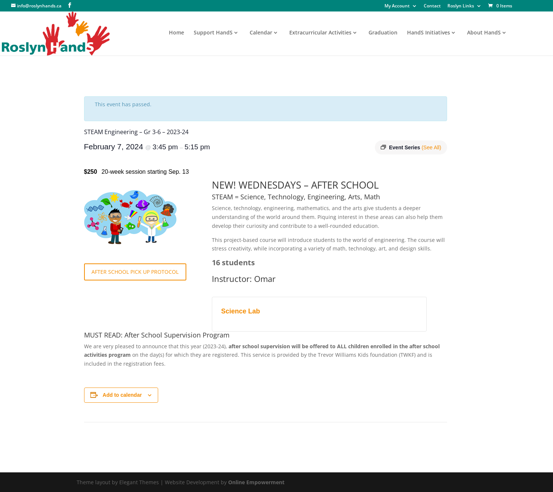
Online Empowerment (256, 482)
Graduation (383, 33)
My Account (397, 6)
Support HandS (213, 33)
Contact (432, 6)
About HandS (484, 33)
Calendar (261, 33)
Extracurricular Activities (320, 33)
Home (176, 33)
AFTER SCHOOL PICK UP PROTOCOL (135, 271)
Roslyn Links (460, 6)
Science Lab (240, 311)
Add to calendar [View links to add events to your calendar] (122, 395)
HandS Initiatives (428, 33)
